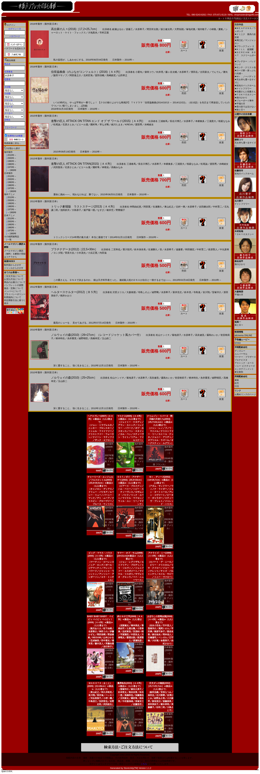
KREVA (129, 124)
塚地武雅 (190, 29)
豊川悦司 (127, 249)
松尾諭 (56, 124)
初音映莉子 (181, 377)
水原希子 (139, 29)
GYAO (238, 343)
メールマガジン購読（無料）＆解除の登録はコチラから (14, 254)
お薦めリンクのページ (245, 394)
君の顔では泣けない (245, 106)
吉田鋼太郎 (205, 206)
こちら (144, 764)
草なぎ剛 (104, 124)
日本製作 (8, 173)
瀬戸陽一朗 (89, 210)
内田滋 (103, 252)
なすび (100, 210)
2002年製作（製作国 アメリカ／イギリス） (135, 525)
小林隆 (212, 29)
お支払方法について (13, 279)
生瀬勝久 (157, 206)
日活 (237, 386)
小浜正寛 (92, 252)
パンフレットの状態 (13, 285)
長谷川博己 (175, 121)
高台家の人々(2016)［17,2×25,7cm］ (75, 29)
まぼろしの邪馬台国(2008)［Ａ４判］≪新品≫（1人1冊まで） (160, 619)
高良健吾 (199, 335)
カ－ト (221, 18)
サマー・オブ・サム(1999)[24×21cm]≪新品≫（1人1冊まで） (130, 556)
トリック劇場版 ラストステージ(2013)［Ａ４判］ (83, 206)
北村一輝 (180, 206)
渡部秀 (138, 124)
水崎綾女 (149, 124)
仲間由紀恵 (135, 206)
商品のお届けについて (14, 282)
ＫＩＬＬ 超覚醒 (244, 49)
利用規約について (12, 297)
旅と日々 (240, 109)
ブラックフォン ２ (244, 46)
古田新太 (204, 72)
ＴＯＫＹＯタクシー (245, 94)
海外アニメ (9, 194)
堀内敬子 (202, 29)
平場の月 (240, 103)
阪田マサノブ (60, 75)
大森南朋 (131, 292)
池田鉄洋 (65, 210)
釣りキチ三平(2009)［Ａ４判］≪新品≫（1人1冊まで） (130, 619)
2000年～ (11, 158)
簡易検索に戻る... (12, 143)
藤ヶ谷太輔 (171, 72)
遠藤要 (179, 249)
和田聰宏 (189, 249)
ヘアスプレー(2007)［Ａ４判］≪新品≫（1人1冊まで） (100, 419)
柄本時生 (60, 338)
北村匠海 (88, 75)
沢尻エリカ (118, 292)
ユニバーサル (241, 354)
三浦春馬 (163, 121)
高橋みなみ (117, 167)
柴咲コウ (149, 72)
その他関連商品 (11, 236)
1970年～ (11, 167)
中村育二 (217, 206)
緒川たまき (117, 124)
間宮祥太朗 (152, 29)
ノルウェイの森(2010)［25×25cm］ (74, 377)
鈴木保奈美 (140, 249)
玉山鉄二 (106, 338)
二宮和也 (115, 249)
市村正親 (104, 32)
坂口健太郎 (166, 29)
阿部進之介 (75, 75)
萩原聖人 (212, 249)
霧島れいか (212, 335)
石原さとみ (68, 124)
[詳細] (84, 105)
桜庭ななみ (224, 121)
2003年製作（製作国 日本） (138, 722)
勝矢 (225, 72)
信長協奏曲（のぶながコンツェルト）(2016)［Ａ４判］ (86, 71)
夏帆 (220, 29)
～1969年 (11, 170)
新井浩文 (177, 292)
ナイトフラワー (243, 88)
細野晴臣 (83, 338)
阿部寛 (147, 206)
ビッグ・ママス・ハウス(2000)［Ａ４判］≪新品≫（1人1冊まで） (100, 556)
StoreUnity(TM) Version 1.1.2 (137, 768)
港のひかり (241, 97)
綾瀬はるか (118, 29)
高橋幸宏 (95, 338)
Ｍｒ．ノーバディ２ (245, 76)
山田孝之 (122, 75)
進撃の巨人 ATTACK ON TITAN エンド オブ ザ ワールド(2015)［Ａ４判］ (98, 120)
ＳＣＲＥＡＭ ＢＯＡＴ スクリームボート (245, 55)
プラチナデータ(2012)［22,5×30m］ (74, 249)
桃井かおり (66, 295)
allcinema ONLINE (243, 335)
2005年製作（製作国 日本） (109, 722)
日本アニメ (9, 215)
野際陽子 (120, 210)
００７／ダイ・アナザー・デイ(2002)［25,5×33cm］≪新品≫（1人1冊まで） (130, 480)
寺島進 (196, 292)
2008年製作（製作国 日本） (168, 662)
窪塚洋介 (216, 292)
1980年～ (11, 164)
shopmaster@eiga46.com (246, 14)
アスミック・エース (244, 363)
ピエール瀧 (82, 124)
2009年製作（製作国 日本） (109, 665)
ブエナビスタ (241, 360)
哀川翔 (206, 292)
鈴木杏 (187, 292)
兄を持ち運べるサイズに (245, 141)
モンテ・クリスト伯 (245, 67)
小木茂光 (81, 252)
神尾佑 (105, 167)
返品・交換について (13, 288)
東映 (237, 380)
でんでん (216, 72)
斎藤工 (129, 29)
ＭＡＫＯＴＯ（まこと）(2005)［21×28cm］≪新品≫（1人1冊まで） (100, 686)
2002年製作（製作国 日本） (168, 728)
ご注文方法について (13, 276)
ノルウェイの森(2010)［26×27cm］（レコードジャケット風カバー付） (96, 334)
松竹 (237, 383)
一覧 (9, 239)
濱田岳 (194, 72)
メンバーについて (12, 291)
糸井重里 (71, 338)
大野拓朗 (179, 29)
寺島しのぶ (144, 292)
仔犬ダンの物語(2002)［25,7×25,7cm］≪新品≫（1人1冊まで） (159, 686)
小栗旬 (138, 72)
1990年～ (11, 161)
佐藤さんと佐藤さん (245, 91)
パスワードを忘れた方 (14, 48)
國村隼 (93, 124)
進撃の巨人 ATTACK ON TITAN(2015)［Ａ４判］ (82, 163)
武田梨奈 (58, 167)
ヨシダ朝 (58, 252)
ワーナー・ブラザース (245, 357)
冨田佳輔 (99, 75)
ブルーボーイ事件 (244, 100)
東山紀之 (169, 206)
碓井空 (110, 210)
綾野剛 (155, 292)
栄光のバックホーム (245, 85)
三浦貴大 (211, 121)
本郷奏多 (200, 121)
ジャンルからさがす (13, 268)
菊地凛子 (176, 335)
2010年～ (11, 155)
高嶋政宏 (111, 75)
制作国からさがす (12, 265)
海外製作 (8, 152)
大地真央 (92, 32)
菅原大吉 (69, 252)
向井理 (159, 72)
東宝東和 (239, 372)
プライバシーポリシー (14, 294)
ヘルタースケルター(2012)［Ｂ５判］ (75, 292)
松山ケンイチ (163, 335)
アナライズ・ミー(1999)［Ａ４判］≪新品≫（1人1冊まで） (160, 556)
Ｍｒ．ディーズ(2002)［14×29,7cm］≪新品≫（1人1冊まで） (159, 480)
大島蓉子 (76, 210)
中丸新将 (224, 249)
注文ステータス (250, 18)
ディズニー (240, 351)
